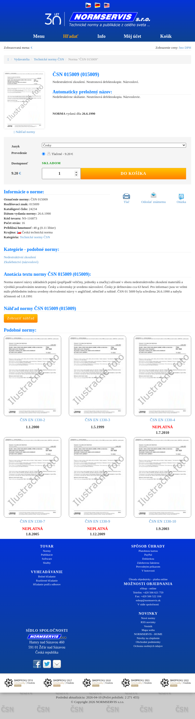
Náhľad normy (24, 132)
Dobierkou (148, 558)
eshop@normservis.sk (148, 600)
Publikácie (47, 554)
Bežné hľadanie (47, 576)
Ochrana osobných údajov (148, 645)
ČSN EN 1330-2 (32, 379)
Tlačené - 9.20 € (60, 154)
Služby (47, 562)
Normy (47, 550)
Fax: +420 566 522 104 (148, 596)
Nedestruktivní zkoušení (20, 257)
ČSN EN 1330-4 (162, 379)
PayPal (148, 554)
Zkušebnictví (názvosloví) (21, 262)
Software (47, 558)
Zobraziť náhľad (20, 318)
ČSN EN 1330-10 (162, 480)
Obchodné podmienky (148, 641)
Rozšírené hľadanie (47, 580)
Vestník (148, 626)
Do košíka (133, 173)
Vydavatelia (21, 59)
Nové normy (148, 618)
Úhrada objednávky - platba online (148, 579)
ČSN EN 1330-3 (97, 379)
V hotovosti (148, 570)
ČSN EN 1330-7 (32, 480)
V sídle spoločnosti (148, 604)
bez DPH (185, 47)
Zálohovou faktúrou (148, 562)
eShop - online (148, 588)
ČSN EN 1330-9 (97, 480)
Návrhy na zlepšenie (148, 638)
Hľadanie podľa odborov (47, 584)
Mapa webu (148, 629)
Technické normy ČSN (49, 59)
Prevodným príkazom (148, 566)
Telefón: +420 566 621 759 (148, 592)
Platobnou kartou (148, 550)
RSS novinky (148, 622)
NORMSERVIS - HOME (148, 634)
